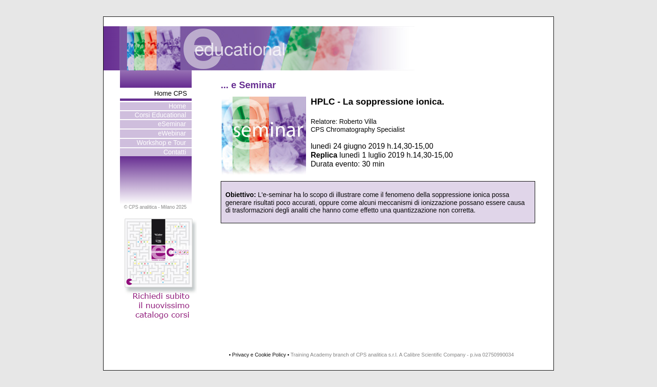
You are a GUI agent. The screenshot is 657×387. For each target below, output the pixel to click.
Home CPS (170, 93)
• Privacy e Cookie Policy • (259, 354)
